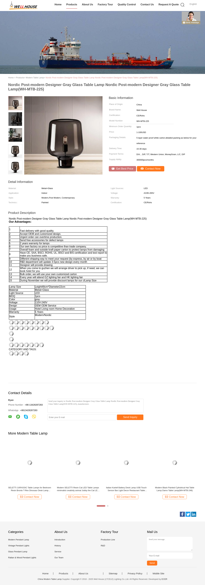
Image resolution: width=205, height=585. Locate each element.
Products (71, 4)
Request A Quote (168, 4)
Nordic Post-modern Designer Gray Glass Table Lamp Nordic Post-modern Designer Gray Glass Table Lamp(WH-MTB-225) (102, 77)
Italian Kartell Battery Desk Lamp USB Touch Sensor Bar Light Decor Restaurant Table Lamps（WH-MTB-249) (126, 489)
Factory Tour (105, 4)
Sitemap (113, 573)
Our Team (58, 557)
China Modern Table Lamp (50, 579)
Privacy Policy (135, 573)
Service (57, 551)
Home (58, 4)
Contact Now (151, 168)
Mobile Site (158, 573)
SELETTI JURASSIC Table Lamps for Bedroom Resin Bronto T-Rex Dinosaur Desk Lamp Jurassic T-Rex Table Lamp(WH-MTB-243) (29, 489)
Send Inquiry (130, 417)
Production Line (108, 539)
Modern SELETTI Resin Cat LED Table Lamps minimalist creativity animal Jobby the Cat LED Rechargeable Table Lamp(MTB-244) (78, 489)
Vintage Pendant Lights (18, 545)
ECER (164, 579)
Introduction (59, 539)
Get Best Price (122, 168)
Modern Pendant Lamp (18, 539)
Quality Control (127, 4)
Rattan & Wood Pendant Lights (22, 557)
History (57, 545)
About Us (87, 4)
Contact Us (147, 4)
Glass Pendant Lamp (17, 551)
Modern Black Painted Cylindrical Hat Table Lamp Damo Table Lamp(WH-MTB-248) (174, 489)
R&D (103, 545)
